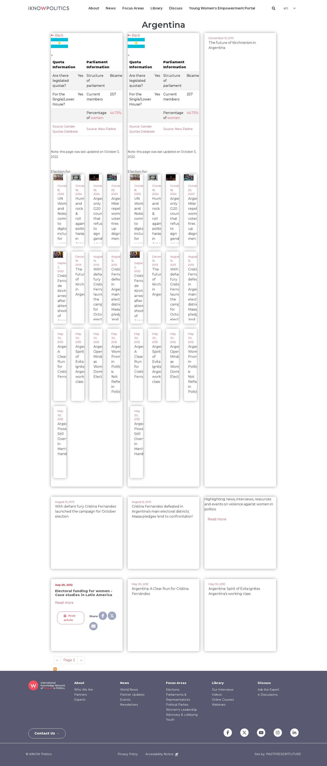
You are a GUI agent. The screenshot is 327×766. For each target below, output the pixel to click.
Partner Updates (132, 694)
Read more (217, 519)
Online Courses (223, 700)
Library (156, 8)
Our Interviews (222, 689)
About (93, 8)
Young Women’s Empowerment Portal (222, 8)
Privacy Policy (128, 754)
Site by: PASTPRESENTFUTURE (278, 754)
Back (57, 35)
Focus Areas (133, 8)
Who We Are (83, 689)
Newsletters (129, 705)
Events (125, 700)
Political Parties (177, 705)
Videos (217, 694)
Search (273, 8)
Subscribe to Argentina (55, 669)
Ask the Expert (268, 689)
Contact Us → (47, 733)
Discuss (175, 8)
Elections (172, 689)
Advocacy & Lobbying (182, 715)
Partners (80, 694)
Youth (170, 720)
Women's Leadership (181, 710)
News (111, 8)
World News (129, 689)
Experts (79, 700)
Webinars (218, 705)
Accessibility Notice (162, 754)
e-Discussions (268, 694)
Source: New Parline (101, 129)
